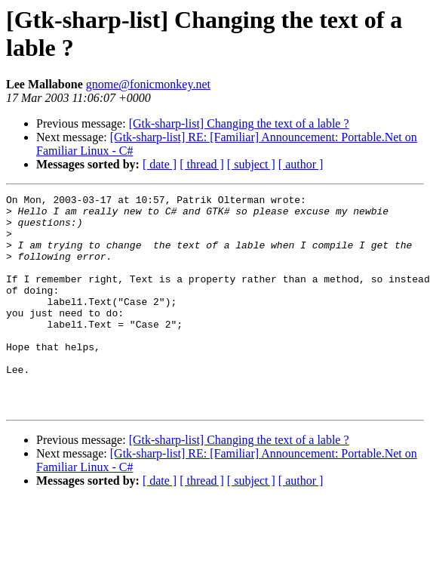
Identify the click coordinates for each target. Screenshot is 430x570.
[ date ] (160, 164)
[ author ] (301, 164)
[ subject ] (251, 164)
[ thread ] (202, 164)
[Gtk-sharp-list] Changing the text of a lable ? (239, 123)
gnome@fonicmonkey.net (148, 84)
